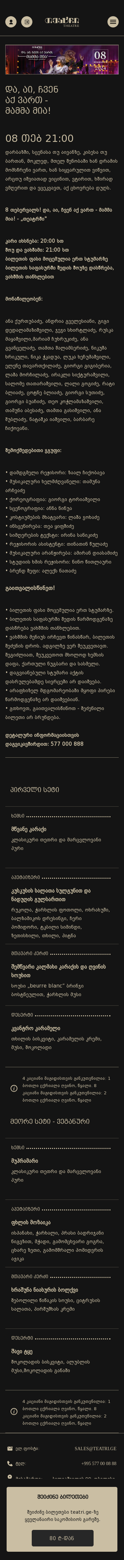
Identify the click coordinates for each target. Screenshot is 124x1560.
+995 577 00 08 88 (98, 1463)
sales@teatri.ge (95, 1448)
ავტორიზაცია (26, 22)
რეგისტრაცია (11, 22)
